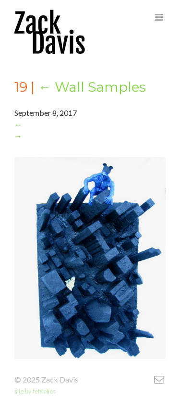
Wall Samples (92, 87)
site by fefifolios (35, 391)
